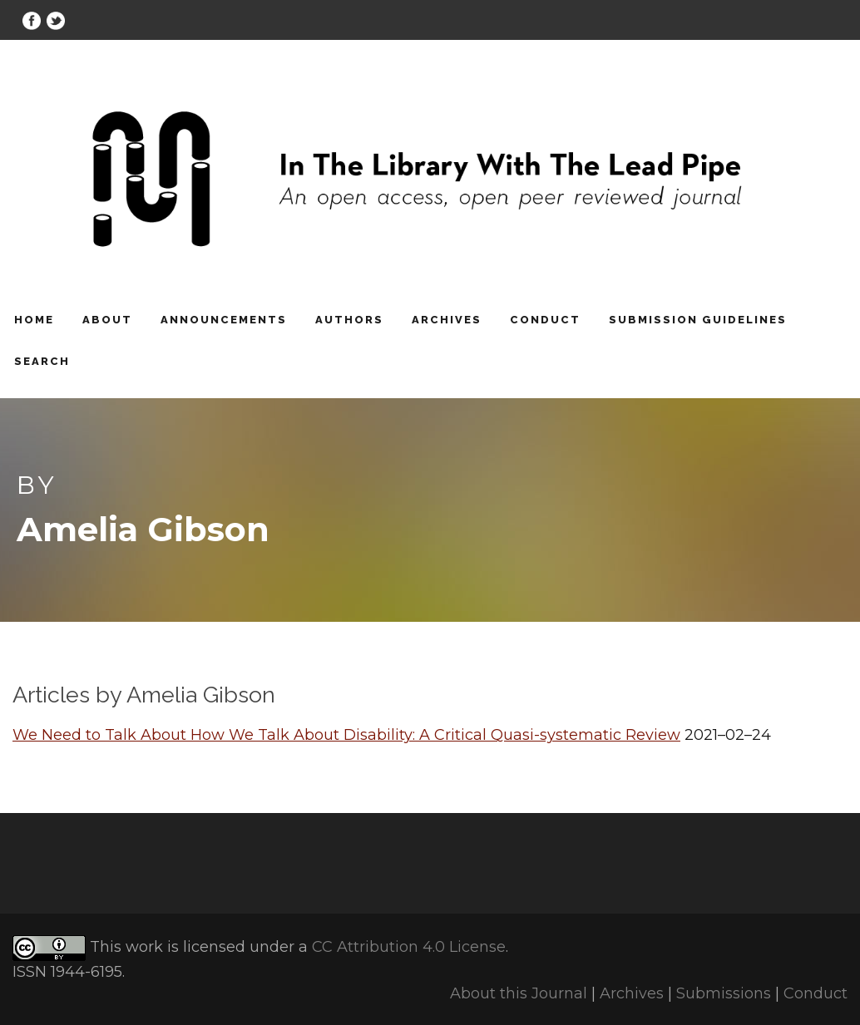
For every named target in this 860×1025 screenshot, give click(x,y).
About (107, 319)
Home (34, 319)
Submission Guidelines (698, 319)
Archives (447, 319)
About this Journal (518, 993)
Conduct (545, 319)
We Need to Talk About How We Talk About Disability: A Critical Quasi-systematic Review (346, 735)
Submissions (723, 993)
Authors (349, 319)
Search (42, 361)
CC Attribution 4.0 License (409, 947)
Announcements (224, 319)
